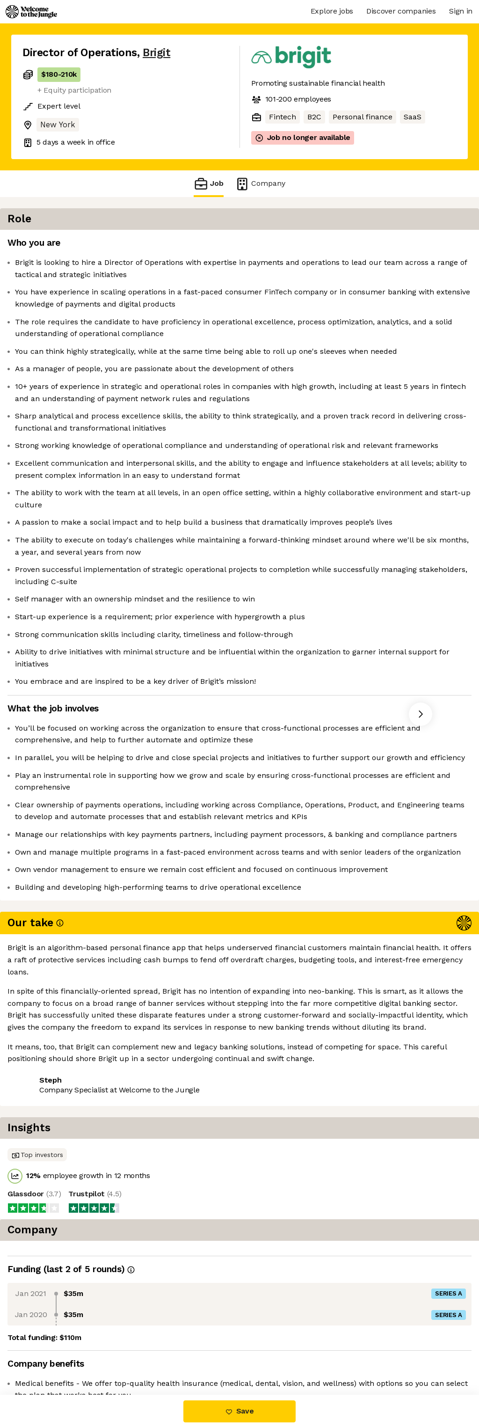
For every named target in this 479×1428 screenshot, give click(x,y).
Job (209, 183)
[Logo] (31, 11)
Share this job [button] (48, 1355)
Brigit (156, 52)
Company (260, 183)
